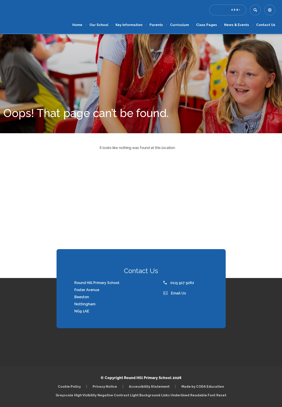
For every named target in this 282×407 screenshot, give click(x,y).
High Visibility (85, 395)
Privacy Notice (105, 386)
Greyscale (64, 395)
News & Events (236, 25)
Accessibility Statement (149, 386)
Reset (221, 395)
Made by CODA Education (202, 386)
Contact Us (265, 25)
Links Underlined (175, 395)
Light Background (145, 395)
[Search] (255, 10)
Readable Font (202, 395)
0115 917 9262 (178, 283)
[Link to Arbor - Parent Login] (228, 10)
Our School (98, 25)
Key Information (129, 25)
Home (77, 25)
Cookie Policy (69, 386)
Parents (156, 25)
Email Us (174, 293)
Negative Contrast (113, 395)
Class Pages (206, 25)
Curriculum (179, 25)
